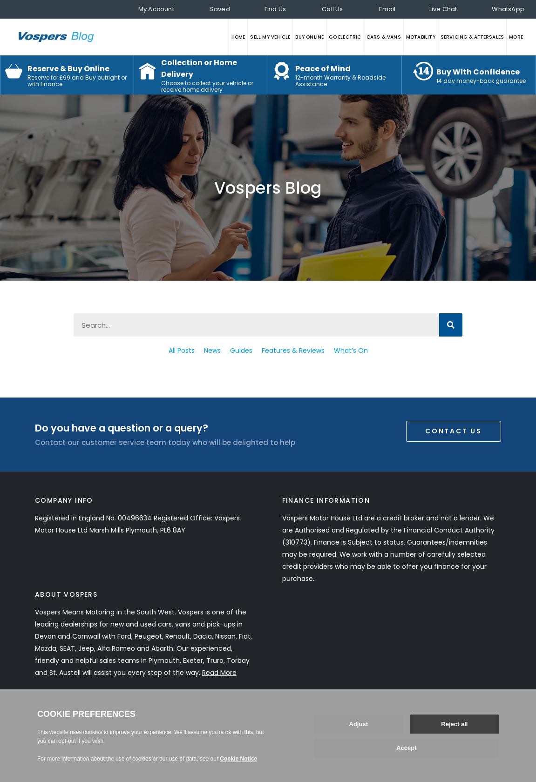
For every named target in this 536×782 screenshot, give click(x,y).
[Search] (450, 325)
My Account (156, 9)
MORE (516, 37)
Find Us (275, 9)
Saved (220, 9)
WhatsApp (508, 9)
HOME (238, 37)
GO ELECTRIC (345, 37)
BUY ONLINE (309, 37)
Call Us (332, 9)
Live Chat (443, 9)
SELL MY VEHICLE (270, 37)
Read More (219, 672)
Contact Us (453, 431)
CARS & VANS (383, 37)
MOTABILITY (420, 37)
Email (387, 9)
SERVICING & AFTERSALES (472, 37)
